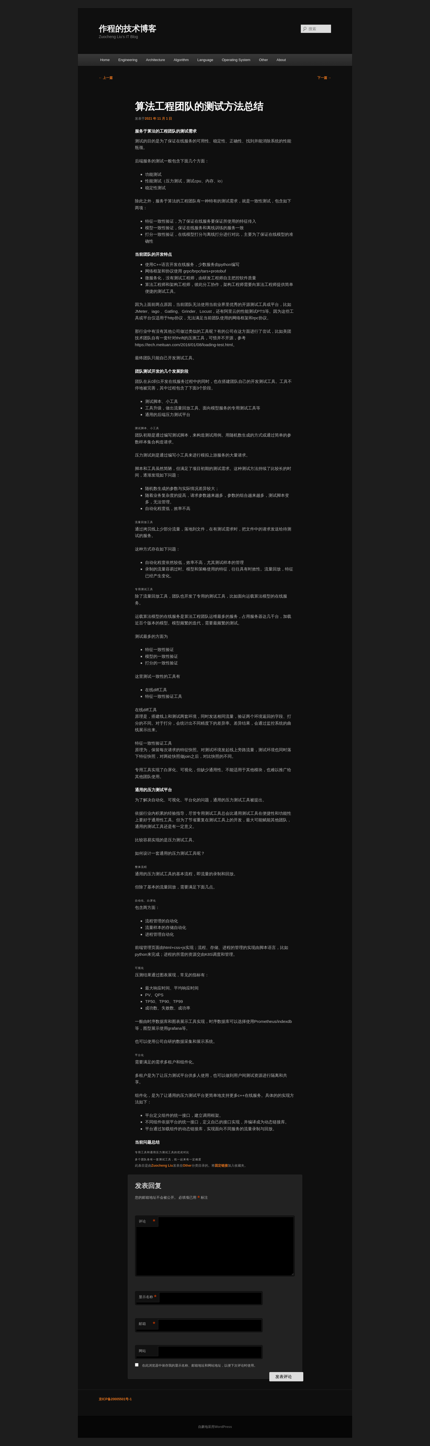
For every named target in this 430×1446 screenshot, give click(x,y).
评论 (147, 1222)
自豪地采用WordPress (215, 1427)
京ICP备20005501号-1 (115, 1399)
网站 (142, 1351)
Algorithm (181, 60)
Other (263, 60)
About (281, 60)
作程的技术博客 (127, 28)
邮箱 (147, 1324)
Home (105, 60)
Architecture (155, 60)
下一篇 (324, 78)
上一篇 (106, 78)
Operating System (236, 60)
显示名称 (148, 1297)
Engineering (127, 60)
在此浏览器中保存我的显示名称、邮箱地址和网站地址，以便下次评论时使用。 (199, 1365)
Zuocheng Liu (162, 1165)
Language (205, 60)
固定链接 (221, 1165)
